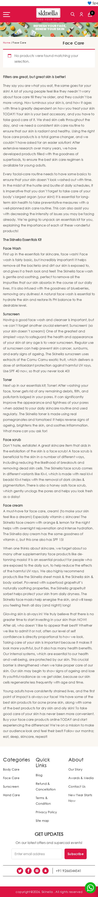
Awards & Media (81, 778)
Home (6, 42)
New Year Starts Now (80, 797)
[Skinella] (48, 14)
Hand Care (11, 795)
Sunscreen (11, 786)
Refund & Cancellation (46, 786)
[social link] (20, 871)
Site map (42, 820)
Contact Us (76, 786)
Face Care (11, 778)
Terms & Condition (43, 800)
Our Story (75, 769)
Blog (39, 775)
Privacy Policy (46, 812)
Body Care (11, 769)
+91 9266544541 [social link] (68, 871)
